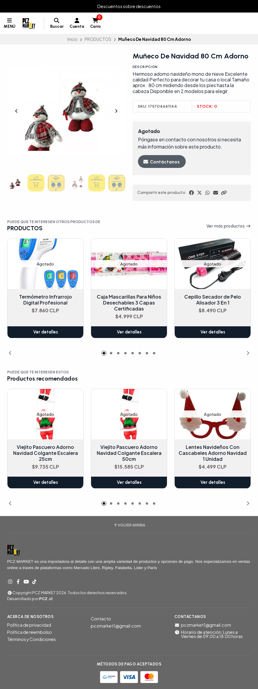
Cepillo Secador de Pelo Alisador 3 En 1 (212, 300)
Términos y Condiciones (31, 639)
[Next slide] (116, 110)
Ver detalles (45, 332)
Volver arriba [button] (129, 525)
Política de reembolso (29, 632)
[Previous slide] (16, 110)
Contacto (101, 619)
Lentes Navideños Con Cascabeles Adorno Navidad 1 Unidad (213, 453)
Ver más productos (228, 226)
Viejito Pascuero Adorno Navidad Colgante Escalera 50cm (129, 453)
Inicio (72, 39)
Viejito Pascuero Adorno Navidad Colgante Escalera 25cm (45, 453)
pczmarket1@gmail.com (116, 626)
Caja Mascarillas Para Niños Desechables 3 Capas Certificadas (129, 303)
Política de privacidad (29, 625)
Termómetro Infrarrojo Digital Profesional (45, 300)
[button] (224, 192)
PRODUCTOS (98, 39)
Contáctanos (161, 162)
